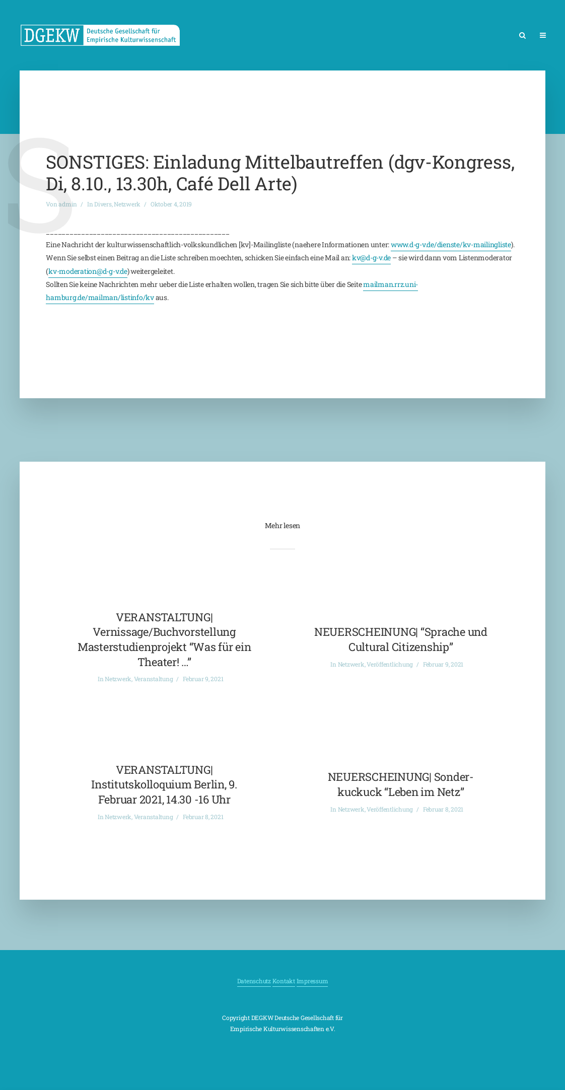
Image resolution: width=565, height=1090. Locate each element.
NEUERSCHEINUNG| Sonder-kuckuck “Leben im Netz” (401, 784)
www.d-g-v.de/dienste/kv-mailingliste (451, 244)
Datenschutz (254, 981)
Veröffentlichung (390, 664)
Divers (103, 204)
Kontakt (283, 981)
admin (67, 204)
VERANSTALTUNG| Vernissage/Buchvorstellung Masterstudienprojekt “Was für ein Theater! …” (164, 639)
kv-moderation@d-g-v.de (87, 271)
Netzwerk (127, 204)
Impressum (312, 981)
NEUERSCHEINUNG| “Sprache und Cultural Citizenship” (400, 639)
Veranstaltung (153, 679)
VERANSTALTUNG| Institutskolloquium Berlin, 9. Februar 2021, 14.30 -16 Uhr (164, 784)
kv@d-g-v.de (371, 257)
